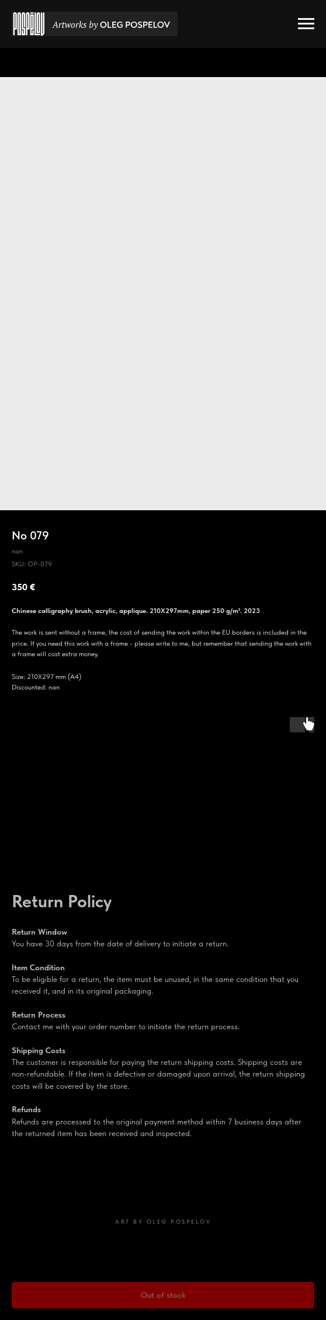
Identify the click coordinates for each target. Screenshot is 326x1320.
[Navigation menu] (306, 24)
